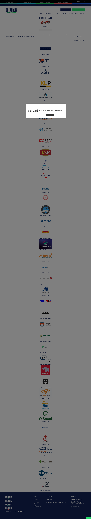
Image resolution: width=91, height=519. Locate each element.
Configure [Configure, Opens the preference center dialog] (41, 114)
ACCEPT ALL (50, 114)
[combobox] (88, 518)
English (88, 517)
